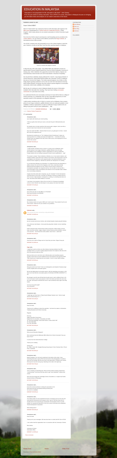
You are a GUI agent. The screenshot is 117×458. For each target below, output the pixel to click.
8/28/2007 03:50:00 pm (32, 391)
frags (28, 247)
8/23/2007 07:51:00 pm (32, 184)
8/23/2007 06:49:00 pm (32, 141)
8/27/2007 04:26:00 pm (32, 288)
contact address (27, 38)
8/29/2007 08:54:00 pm (32, 409)
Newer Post (27, 448)
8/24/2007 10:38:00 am (32, 214)
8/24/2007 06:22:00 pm (32, 233)
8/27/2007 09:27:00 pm (32, 363)
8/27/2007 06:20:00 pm (32, 325)
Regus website (60, 38)
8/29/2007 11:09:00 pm (32, 432)
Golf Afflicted (77, 24)
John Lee (76, 26)
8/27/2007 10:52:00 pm (32, 380)
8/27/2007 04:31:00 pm (32, 298)
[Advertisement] (46, 443)
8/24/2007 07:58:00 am (32, 205)
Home (47, 448)
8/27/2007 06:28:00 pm (32, 350)
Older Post (65, 448)
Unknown (29, 210)
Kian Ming (76, 28)
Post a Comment (29, 435)
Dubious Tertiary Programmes (34, 111)
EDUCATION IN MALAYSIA (41, 9)
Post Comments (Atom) (35, 452)
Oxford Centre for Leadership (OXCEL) (50, 30)
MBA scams (26, 30)
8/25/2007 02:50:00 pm (32, 260)
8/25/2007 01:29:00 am (32, 242)
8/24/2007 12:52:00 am (32, 195)
